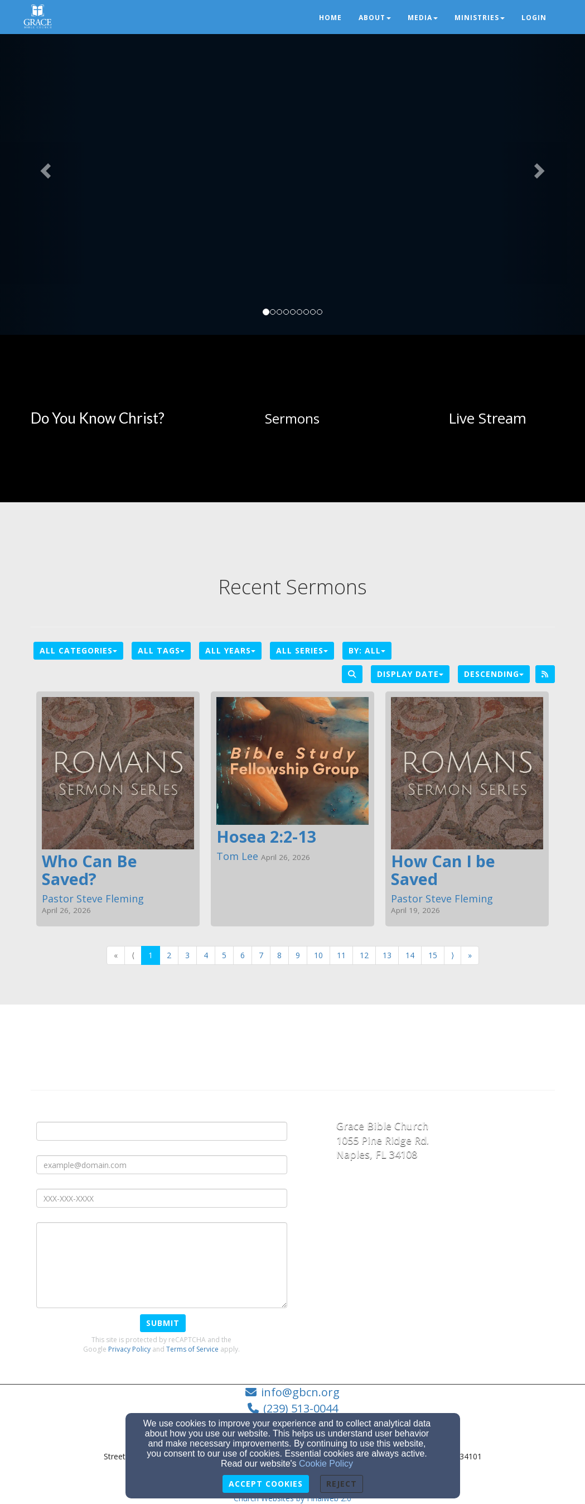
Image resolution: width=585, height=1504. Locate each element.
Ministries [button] (480, 17)
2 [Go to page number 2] (169, 955)
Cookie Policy (326, 1463)
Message (54, 1213)
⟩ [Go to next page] (452, 955)
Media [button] (423, 17)
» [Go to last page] (470, 955)
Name (48, 1113)
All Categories (78, 650)
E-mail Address (66, 1146)
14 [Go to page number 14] (409, 955)
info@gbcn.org (300, 1392)
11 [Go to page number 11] (341, 955)
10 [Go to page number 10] (318, 955)
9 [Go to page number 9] (298, 955)
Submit (163, 1323)
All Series (302, 650)
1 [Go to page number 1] (150, 955)
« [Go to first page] (116, 955)
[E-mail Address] (161, 1164)
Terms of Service (192, 1349)
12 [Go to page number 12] (364, 955)
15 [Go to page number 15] (432, 955)
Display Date (410, 674)
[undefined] (97, 418)
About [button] (375, 17)
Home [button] (330, 17)
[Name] (161, 1131)
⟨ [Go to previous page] (133, 955)
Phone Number (66, 1180)
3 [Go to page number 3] (187, 955)
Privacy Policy (129, 1349)
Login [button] (534, 17)
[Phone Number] (161, 1198)
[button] (44, 167)
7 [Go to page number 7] (261, 955)
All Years (230, 650)
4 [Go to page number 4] (206, 955)
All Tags (161, 650)
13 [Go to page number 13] (387, 955)
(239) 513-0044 (300, 1408)
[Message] (161, 1265)
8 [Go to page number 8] (279, 955)
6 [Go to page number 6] (242, 955)
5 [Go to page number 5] (224, 955)
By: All (367, 650)
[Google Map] (445, 1253)
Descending (494, 674)
